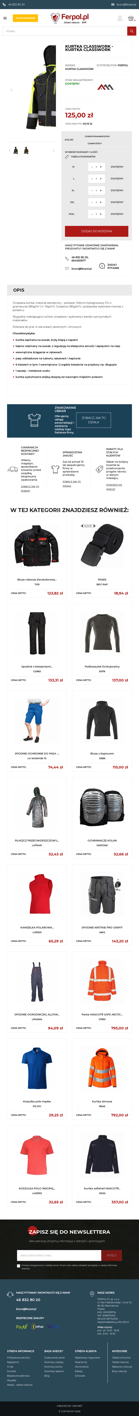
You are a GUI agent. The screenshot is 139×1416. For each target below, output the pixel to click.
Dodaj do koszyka (96, 231)
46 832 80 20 (28, 1300)
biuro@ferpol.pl (81, 268)
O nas (10, 1366)
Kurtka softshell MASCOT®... (102, 1188)
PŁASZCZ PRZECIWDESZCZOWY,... (37, 840)
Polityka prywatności (18, 1357)
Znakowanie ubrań (54, 1357)
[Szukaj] (69, 31)
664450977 (78, 260)
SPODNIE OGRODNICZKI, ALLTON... (36, 1014)
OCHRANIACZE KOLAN (102, 840)
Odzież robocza (120, 1362)
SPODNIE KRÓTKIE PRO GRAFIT (102, 927)
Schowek (80, 1375)
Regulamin (13, 1362)
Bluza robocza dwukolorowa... (37, 579)
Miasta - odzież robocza (19, 1384)
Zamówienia (82, 1366)
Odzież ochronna (121, 1357)
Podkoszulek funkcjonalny (102, 666)
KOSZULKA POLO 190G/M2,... (37, 1188)
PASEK (102, 579)
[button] (51, 90)
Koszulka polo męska (37, 1101)
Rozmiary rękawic (54, 1371)
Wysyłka (11, 1380)
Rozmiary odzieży (54, 1362)
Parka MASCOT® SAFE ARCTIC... (102, 1014)
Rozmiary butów (53, 1366)
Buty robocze (119, 1371)
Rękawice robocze (122, 1366)
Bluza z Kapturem (102, 753)
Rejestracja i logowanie (87, 1357)
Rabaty (79, 1371)
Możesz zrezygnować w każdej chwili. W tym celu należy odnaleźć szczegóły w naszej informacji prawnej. (69, 1267)
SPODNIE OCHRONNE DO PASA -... (37, 753)
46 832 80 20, (79, 257)
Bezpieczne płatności (18, 1375)
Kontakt (11, 1371)
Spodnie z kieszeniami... (36, 666)
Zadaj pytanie (113, 266)
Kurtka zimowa (102, 1101)
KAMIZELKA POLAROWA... (37, 927)
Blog (46, 1375)
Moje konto (81, 1362)
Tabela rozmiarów (83, 156)
